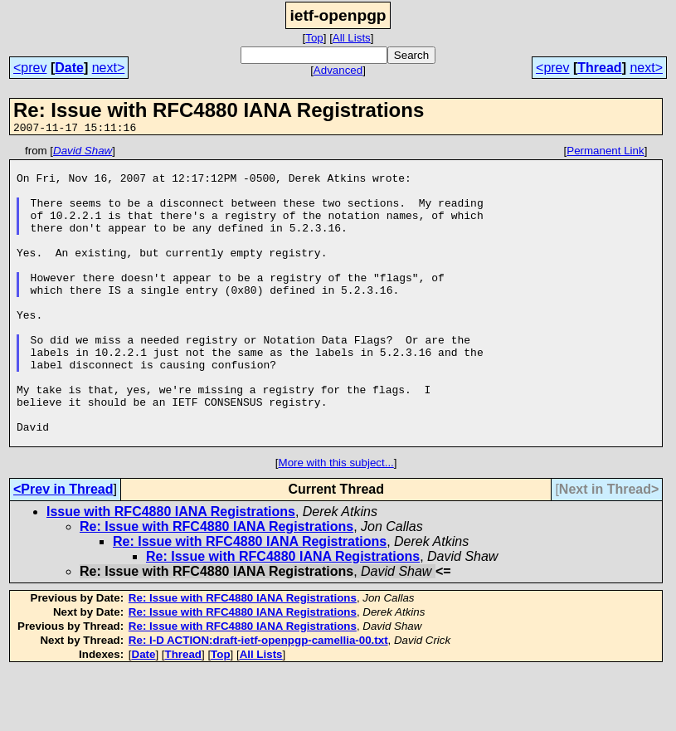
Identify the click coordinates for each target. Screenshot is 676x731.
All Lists (352, 38)
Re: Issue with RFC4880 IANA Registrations (216, 586)
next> (108, 68)
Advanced (338, 70)
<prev (29, 68)
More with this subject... (336, 522)
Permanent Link (605, 153)
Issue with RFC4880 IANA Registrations (170, 571)
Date (69, 68)
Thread (599, 68)
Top (314, 38)
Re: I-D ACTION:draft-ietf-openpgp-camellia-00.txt (258, 700)
